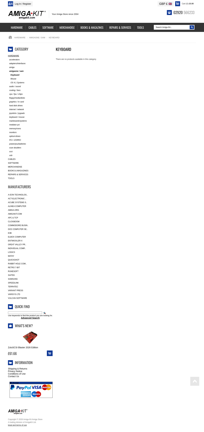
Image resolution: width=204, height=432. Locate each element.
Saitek (11, 275)
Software (13, 163)
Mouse (12, 79)
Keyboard (13, 75)
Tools (11, 178)
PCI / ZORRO (14, 140)
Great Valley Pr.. (17, 244)
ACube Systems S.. (17, 202)
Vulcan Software (17, 298)
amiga (11, 67)
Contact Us (13, 376)
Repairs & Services (18, 174)
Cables (11, 159)
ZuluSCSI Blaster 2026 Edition (23, 347)
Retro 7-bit (14, 267)
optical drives (14, 136)
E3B (10, 233)
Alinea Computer (17, 206)
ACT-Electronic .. (17, 198)
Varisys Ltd (14, 294)
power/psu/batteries (17, 144)
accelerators (14, 59)
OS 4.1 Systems (16, 82)
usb (10, 155)
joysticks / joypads (16, 113)
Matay (11, 256)
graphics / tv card (16, 102)
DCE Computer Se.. (18, 229)
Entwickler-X (15, 241)
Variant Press (15, 290)
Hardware (20, 38)
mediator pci (14, 124)
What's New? (24, 325)
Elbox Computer (17, 237)
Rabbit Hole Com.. (17, 264)
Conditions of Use (17, 373)
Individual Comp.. (17, 248)
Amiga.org (13, 210)
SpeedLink (13, 283)
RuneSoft (13, 271)
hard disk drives (15, 105)
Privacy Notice (15, 371)
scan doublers (14, 147)
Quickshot (13, 260)
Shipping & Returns (17, 368)
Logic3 (11, 252)
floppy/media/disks (16, 98)
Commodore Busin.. (18, 225)
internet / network (16, 109)
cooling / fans (14, 90)
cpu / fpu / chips (15, 94)
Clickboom (13, 221)
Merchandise (15, 167)
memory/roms (14, 128)
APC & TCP (13, 218)
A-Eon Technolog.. (18, 195)
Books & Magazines (18, 171)
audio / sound (14, 86)
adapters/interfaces (17, 63)
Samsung (13, 279)
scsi (10, 151)
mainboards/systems (17, 121)
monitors (12, 132)
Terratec (13, 287)
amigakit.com (15, 214)
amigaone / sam (37, 38)
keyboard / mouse (16, 117)
